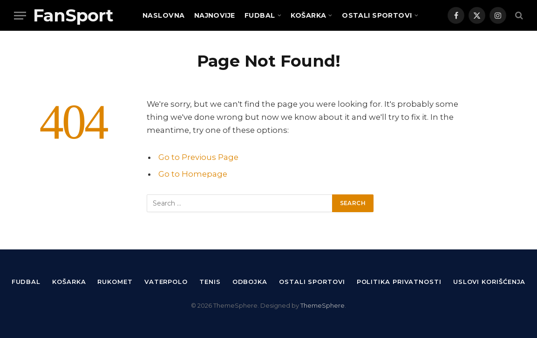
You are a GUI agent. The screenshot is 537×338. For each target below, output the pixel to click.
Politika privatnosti (399, 281)
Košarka (308, 15)
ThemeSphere (322, 305)
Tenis (210, 281)
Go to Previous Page (198, 157)
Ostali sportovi (377, 15)
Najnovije (214, 15)
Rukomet (114, 281)
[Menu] (20, 15)
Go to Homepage (192, 174)
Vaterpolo (166, 281)
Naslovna (163, 15)
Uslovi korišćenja (489, 281)
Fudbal (260, 15)
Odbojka (249, 281)
